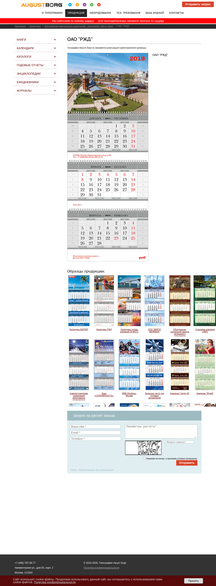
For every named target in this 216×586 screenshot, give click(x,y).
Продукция (20, 26)
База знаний (155, 12)
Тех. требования (128, 12)
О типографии (52, 12)
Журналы (24, 90)
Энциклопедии (29, 73)
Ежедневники (28, 82)
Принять (193, 580)
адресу (89, 20)
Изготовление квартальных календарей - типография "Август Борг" (79, 26)
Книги (21, 39)
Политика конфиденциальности (101, 567)
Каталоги (24, 56)
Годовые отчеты (30, 65)
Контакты (176, 12)
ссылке (159, 20)
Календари (35, 26)
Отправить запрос (198, 4)
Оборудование (100, 12)
